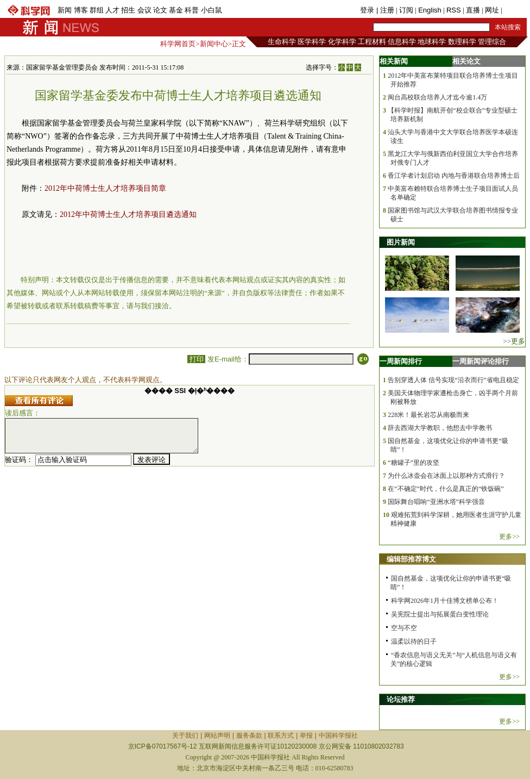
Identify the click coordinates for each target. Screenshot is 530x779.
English (429, 10)
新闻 (65, 10)
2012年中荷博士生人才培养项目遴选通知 (128, 214)
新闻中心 (214, 44)
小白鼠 (211, 10)
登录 (368, 10)
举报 (306, 735)
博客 (81, 10)
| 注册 (385, 10)
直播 (473, 10)
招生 (128, 10)
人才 (112, 10)
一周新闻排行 (401, 361)
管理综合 (492, 42)
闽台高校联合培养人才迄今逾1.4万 (437, 97)
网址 (492, 10)
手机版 (514, 10)
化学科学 (342, 42)
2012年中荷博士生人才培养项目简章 (105, 188)
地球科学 (432, 42)
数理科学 (462, 42)
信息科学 (402, 42)
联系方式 (281, 735)
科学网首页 (177, 44)
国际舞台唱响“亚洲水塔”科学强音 (436, 502)
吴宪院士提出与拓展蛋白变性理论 (440, 614)
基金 (176, 10)
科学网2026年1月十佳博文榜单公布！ (445, 600)
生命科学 (282, 42)
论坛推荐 (401, 699)
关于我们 (185, 735)
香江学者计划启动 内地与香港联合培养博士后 (454, 175)
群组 (97, 10)
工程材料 (372, 42)
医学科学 (312, 42)
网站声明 (217, 735)
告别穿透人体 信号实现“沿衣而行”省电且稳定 (453, 380)
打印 (196, 359)
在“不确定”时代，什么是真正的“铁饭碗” (445, 489)
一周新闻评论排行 (480, 361)
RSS (453, 10)
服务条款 (249, 735)
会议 (144, 10)
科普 (192, 10)
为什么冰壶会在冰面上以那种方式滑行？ (446, 475)
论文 (160, 10)
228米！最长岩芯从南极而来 (428, 415)
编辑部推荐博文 (411, 559)
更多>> (509, 536)
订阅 (406, 10)
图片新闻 (401, 242)
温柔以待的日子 (414, 641)
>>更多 (514, 341)
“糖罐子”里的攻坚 (413, 462)
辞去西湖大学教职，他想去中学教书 (440, 428)
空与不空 (404, 628)
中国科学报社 (338, 735)
